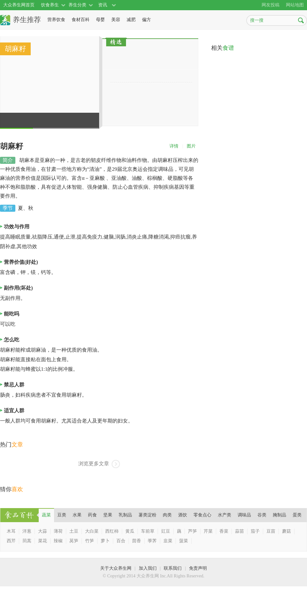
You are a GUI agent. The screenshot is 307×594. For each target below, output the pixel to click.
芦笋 (192, 531)
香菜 (223, 531)
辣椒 (58, 540)
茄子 (255, 531)
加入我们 (148, 568)
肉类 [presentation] (167, 515)
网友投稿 (270, 5)
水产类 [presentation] (224, 515)
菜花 (42, 540)
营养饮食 (56, 19)
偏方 (146, 19)
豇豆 (165, 531)
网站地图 (295, 5)
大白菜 (91, 531)
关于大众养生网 (115, 568)
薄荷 (58, 531)
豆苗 (270, 531)
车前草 (147, 531)
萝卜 (105, 540)
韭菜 (167, 540)
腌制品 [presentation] (279, 515)
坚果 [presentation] (107, 515)
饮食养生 (50, 5)
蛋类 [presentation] (297, 515)
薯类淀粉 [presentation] (147, 515)
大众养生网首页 (19, 5)
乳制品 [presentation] (125, 515)
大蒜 (42, 531)
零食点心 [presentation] (202, 515)
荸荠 (152, 540)
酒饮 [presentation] (182, 515)
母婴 (100, 19)
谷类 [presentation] (261, 515)
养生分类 (77, 5)
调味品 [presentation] (244, 515)
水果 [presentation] (77, 515)
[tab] (46, 515)
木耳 (11, 531)
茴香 (136, 540)
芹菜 (208, 531)
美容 (115, 19)
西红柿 (112, 531)
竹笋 (89, 540)
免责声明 (198, 568)
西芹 (11, 540)
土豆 (73, 531)
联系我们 (173, 568)
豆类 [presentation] (61, 515)
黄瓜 (129, 531)
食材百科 (81, 19)
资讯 (102, 5)
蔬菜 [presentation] (46, 515)
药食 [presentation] (92, 515)
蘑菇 (286, 531)
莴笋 (73, 540)
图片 (191, 146)
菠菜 (183, 540)
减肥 (131, 19)
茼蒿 (26, 540)
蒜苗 (239, 531)
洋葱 (26, 531)
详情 (173, 146)
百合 (120, 540)
